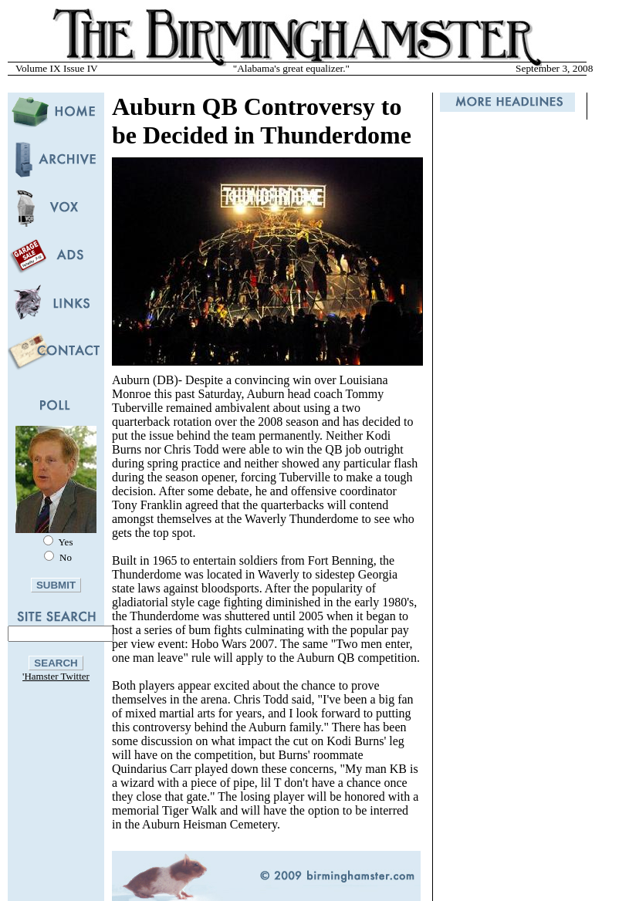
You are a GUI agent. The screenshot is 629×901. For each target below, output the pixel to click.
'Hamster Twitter (56, 676)
